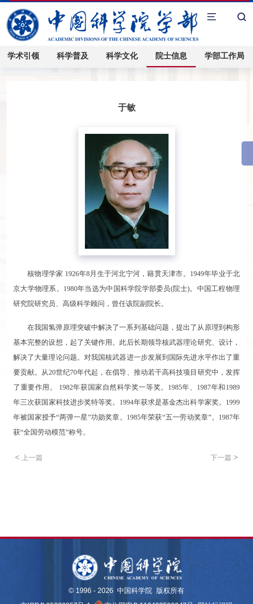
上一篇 (29, 457)
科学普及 (72, 56)
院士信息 (171, 56)
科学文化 (122, 56)
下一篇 (224, 457)
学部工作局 (224, 56)
